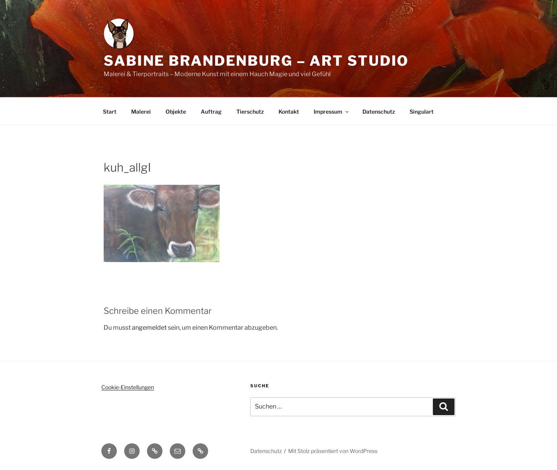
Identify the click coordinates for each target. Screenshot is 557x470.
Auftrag (211, 111)
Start (109, 111)
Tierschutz (250, 111)
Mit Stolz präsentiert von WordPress (333, 451)
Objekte (176, 111)
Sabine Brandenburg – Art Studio (256, 60)
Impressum (332, 111)
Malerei (141, 111)
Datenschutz (378, 111)
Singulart (422, 111)
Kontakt (288, 111)
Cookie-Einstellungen (127, 387)
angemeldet (149, 327)
